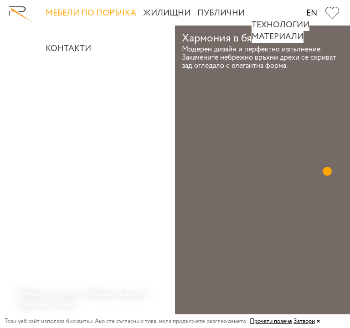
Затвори (304, 321)
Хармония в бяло (46, 304)
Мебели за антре (115, 294)
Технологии (280, 25)
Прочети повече (271, 321)
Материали (278, 37)
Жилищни (166, 13)
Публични (221, 13)
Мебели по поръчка (91, 13)
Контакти (68, 49)
